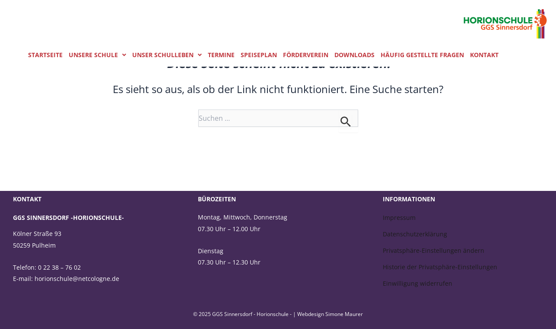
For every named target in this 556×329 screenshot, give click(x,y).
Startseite (45, 55)
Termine (221, 55)
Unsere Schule (97, 55)
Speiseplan (259, 55)
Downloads (354, 55)
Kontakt (484, 55)
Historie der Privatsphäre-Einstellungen (440, 267)
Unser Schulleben (167, 55)
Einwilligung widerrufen (417, 283)
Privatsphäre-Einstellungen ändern (433, 250)
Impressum (399, 217)
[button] (97, 55)
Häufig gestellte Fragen (422, 55)
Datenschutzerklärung (415, 234)
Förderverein (305, 55)
